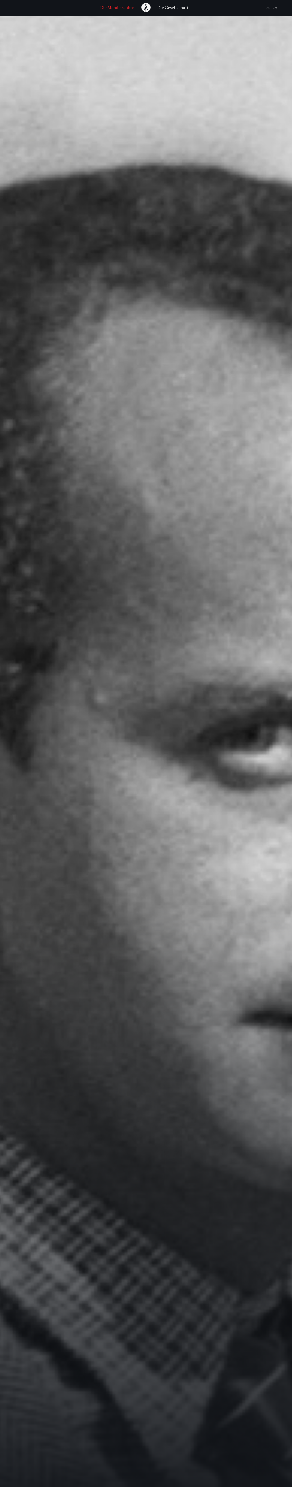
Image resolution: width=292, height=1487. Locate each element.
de (268, 8)
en (275, 8)
